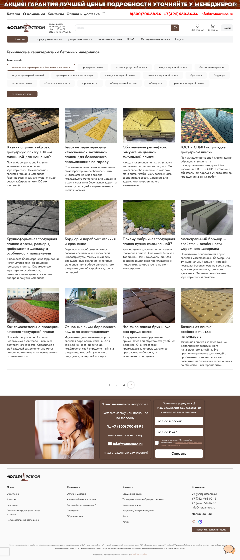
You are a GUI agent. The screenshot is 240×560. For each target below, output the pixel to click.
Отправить (179, 453)
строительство (90, 83)
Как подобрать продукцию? (81, 505)
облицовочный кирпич (123, 83)
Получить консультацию (211, 529)
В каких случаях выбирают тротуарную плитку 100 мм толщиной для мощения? (29, 151)
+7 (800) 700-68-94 (125, 426)
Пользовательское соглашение (23, 519)
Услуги (125, 521)
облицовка (155, 83)
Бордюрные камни (49, 39)
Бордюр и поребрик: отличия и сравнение (90, 241)
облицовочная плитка (57, 83)
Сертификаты (73, 510)
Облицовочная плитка (155, 39)
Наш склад (12, 505)
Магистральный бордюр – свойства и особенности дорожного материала (203, 243)
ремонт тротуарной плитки (189, 83)
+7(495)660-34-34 (181, 14)
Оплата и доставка (83, 14)
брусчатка (196, 75)
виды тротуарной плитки (173, 67)
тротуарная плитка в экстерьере (74, 75)
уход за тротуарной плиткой (28, 75)
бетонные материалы (212, 67)
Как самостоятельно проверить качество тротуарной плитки (33, 329)
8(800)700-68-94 (145, 14)
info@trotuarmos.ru (216, 14)
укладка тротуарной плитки (131, 67)
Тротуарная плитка (79, 39)
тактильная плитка (22, 83)
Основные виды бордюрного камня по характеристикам (90, 329)
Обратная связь (75, 516)
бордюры (219, 75)
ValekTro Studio (139, 554)
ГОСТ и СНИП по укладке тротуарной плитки (203, 149)
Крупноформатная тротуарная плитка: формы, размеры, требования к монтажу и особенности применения (32, 246)
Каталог (13, 14)
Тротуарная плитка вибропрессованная (143, 499)
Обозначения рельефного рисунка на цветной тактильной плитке (145, 151)
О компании (34, 14)
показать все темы (22, 94)
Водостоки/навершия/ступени (138, 510)
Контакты (56, 14)
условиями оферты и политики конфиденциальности (181, 444)
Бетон (125, 516)
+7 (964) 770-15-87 (204, 503)
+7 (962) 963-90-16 (204, 498)
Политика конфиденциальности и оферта (23, 512)
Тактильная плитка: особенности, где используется (196, 331)
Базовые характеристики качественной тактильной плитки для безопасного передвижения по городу (87, 154)
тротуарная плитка (92, 67)
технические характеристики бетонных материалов (41, 67)
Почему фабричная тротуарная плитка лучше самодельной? (149, 241)
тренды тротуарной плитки (120, 75)
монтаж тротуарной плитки (163, 75)
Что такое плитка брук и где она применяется (146, 329)
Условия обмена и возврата (81, 499)
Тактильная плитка (109, 39)
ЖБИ (130, 39)
